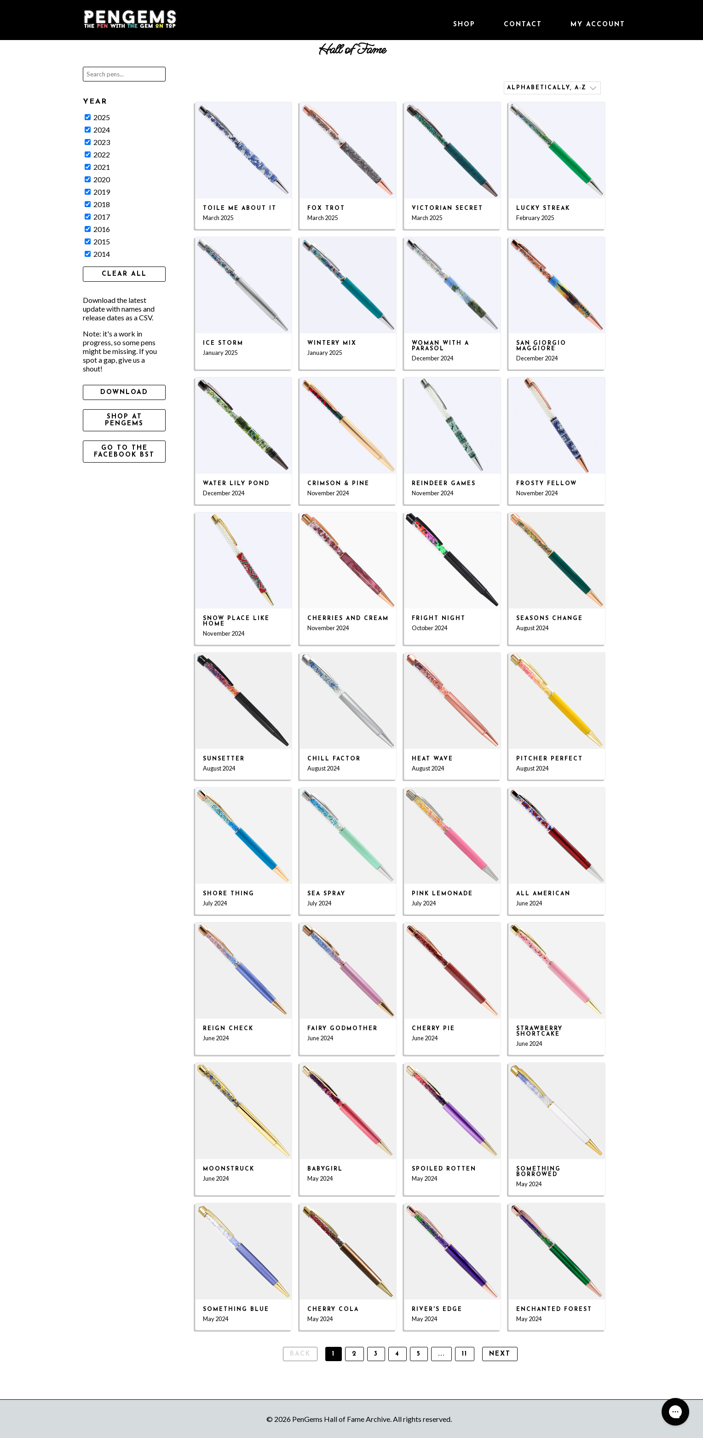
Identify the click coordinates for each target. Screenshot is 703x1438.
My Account (597, 24)
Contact (523, 24)
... (441, 1354)
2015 (97, 241)
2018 (97, 204)
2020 (97, 179)
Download (124, 392)
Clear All (124, 274)
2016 (97, 229)
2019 (97, 191)
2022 (97, 154)
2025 (97, 117)
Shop (464, 24)
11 (464, 1354)
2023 (97, 142)
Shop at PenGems (124, 420)
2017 (97, 216)
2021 (97, 166)
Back (300, 1354)
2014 (97, 253)
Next (500, 1354)
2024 (97, 129)
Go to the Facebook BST (124, 451)
